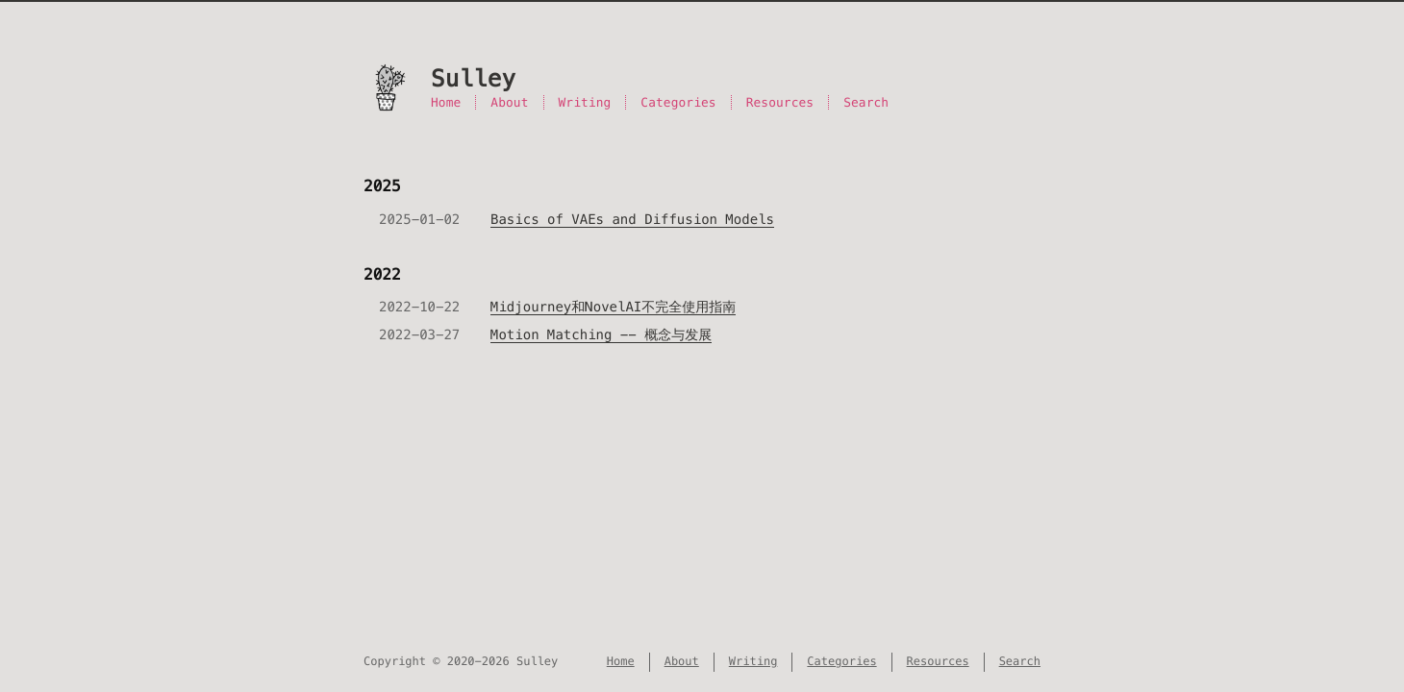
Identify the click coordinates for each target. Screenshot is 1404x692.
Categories (677, 102)
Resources (780, 102)
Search (866, 102)
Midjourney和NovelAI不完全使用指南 (613, 306)
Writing (585, 102)
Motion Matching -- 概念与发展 (601, 334)
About (509, 102)
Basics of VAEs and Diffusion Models (632, 219)
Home (446, 102)
